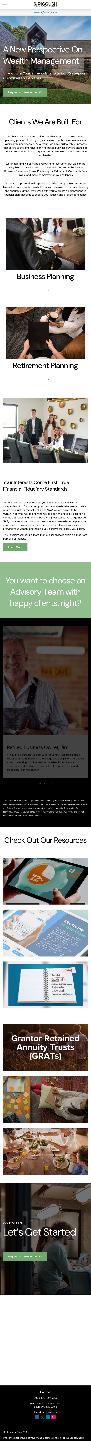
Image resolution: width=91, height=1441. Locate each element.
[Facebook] (37, 1417)
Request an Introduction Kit (25, 1256)
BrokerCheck (77, 1437)
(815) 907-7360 (49, 1398)
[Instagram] (53, 1417)
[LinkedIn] (48, 1417)
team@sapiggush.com (45, 1412)
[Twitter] (42, 1417)
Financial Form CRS (17, 1432)
